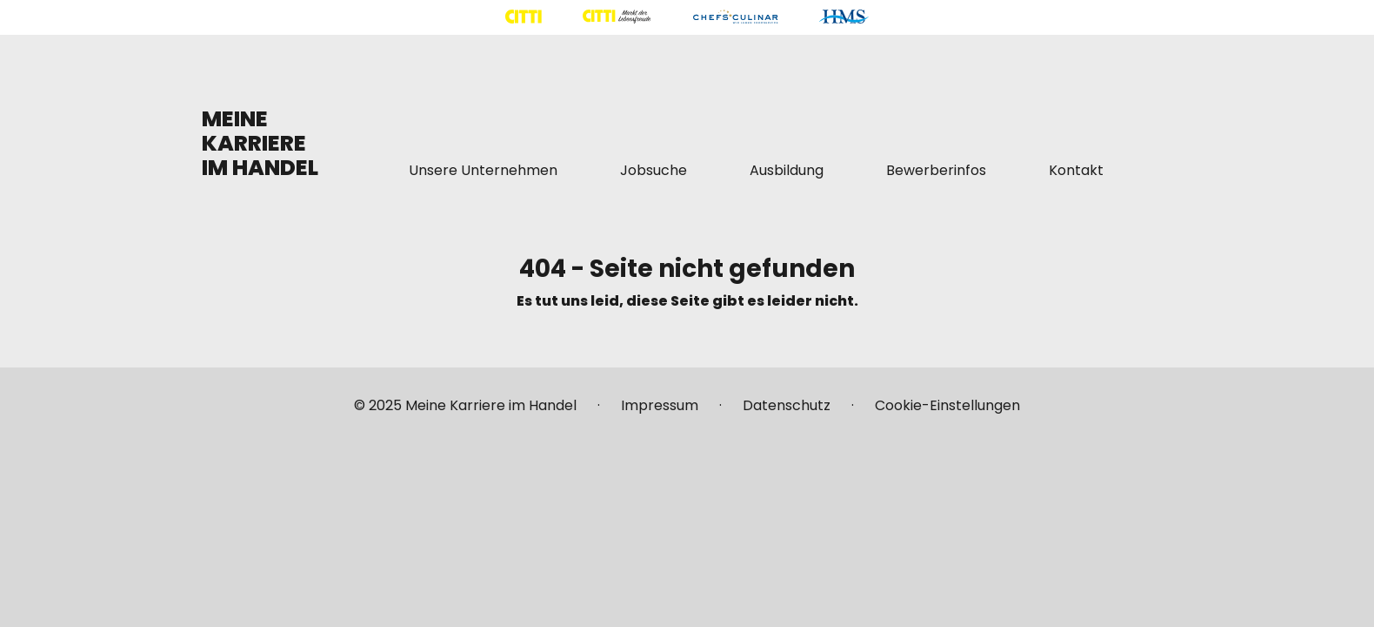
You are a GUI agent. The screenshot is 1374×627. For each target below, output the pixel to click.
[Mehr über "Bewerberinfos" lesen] (936, 170)
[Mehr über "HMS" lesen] (844, 17)
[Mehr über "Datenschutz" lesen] (786, 412)
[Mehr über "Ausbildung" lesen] (786, 170)
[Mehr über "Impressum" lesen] (659, 412)
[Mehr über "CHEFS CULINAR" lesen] (735, 17)
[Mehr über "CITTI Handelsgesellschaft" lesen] (523, 17)
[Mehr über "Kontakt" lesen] (1076, 170)
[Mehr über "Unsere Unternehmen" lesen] (483, 170)
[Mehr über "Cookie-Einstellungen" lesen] (947, 412)
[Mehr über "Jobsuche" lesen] (653, 170)
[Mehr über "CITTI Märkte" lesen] (616, 17)
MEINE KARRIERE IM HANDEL (260, 143)
